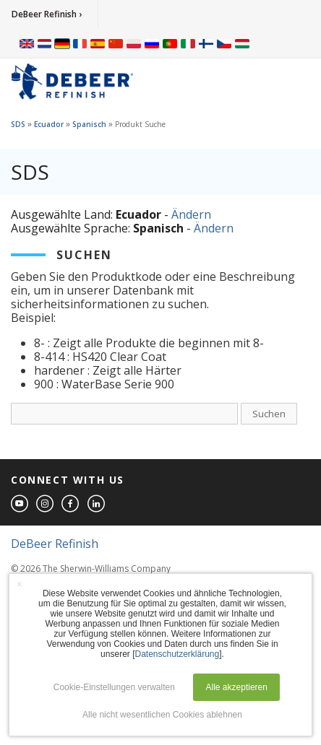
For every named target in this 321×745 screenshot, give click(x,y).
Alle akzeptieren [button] (237, 687)
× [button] (19, 584)
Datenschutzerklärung (176, 654)
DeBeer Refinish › (47, 14)
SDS (18, 124)
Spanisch (89, 124)
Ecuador (49, 124)
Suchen (269, 413)
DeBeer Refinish (54, 544)
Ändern (191, 214)
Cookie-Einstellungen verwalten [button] (114, 687)
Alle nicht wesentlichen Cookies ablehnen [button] (162, 715)
